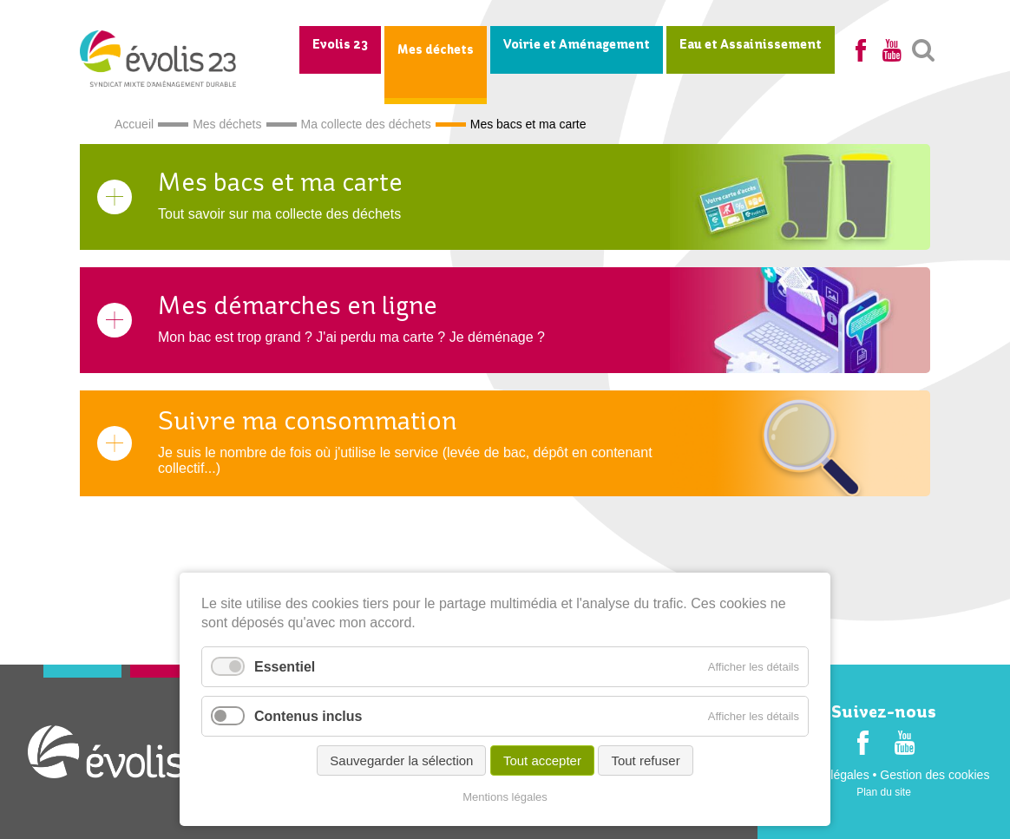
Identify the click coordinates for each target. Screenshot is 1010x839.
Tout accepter (542, 760)
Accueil (134, 124)
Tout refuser (645, 760)
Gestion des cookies (934, 775)
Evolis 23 (340, 45)
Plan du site (883, 792)
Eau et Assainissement (750, 45)
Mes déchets (435, 50)
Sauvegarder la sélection (401, 760)
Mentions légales (505, 796)
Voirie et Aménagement (576, 45)
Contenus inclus (308, 716)
